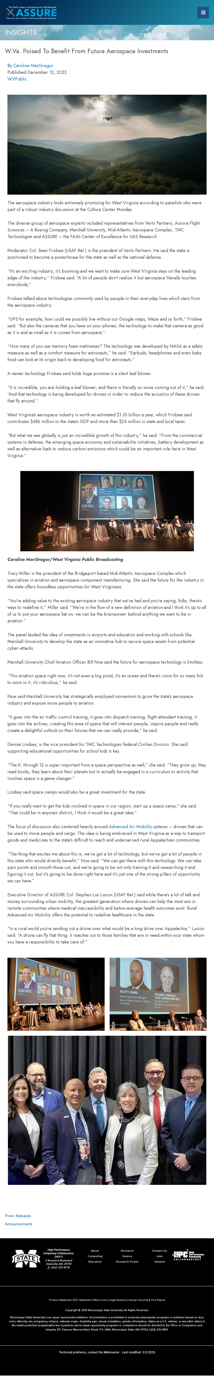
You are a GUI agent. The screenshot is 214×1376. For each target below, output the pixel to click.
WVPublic (17, 79)
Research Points (127, 1262)
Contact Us (159, 1251)
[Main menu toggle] (203, 12)
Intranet (159, 1262)
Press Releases (18, 1216)
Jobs (159, 1256)
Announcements (18, 1224)
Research (127, 1251)
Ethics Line (100, 1300)
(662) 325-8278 (60, 1268)
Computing (95, 1256)
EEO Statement (82, 1300)
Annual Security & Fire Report (146, 1300)
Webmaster (112, 1353)
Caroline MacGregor (33, 66)
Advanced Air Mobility (130, 827)
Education (95, 1262)
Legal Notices (117, 1300)
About (95, 1251)
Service (127, 1256)
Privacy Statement (60, 1300)
